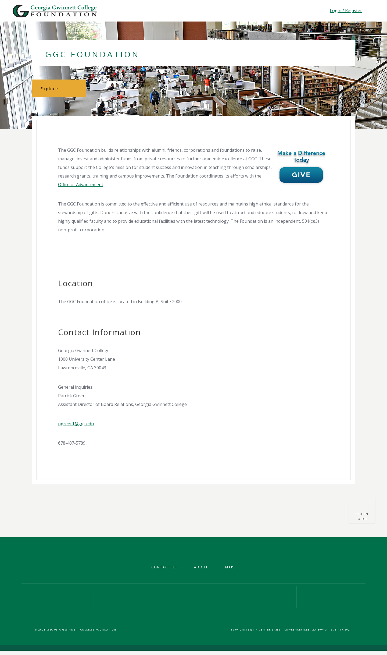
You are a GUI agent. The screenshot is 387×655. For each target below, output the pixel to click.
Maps (230, 567)
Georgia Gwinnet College (54, 10)
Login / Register (346, 10)
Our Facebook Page (56, 597)
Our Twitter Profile (193, 597)
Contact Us (164, 567)
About (201, 567)
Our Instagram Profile (124, 597)
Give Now (331, 597)
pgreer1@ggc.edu (76, 424)
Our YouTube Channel (262, 597)
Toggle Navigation (372, 10)
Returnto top (362, 516)
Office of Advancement (80, 184)
